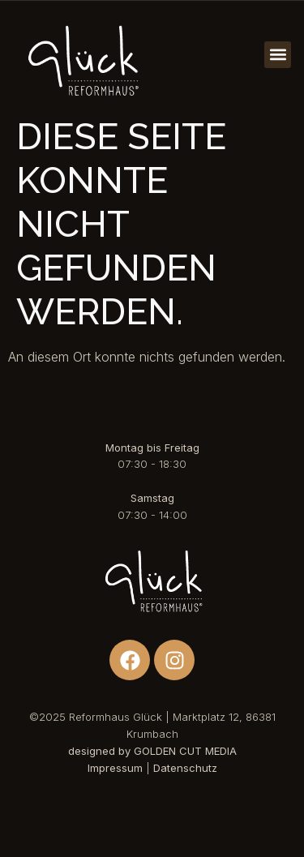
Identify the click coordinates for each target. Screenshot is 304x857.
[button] (277, 54)
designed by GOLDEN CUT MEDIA (152, 750)
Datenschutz (185, 767)
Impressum (115, 767)
